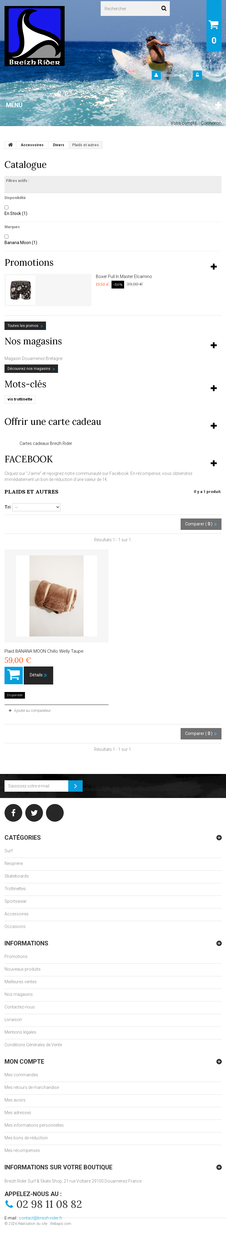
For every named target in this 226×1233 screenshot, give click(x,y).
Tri (8, 507)
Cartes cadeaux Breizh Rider (46, 443)
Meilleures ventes (21, 981)
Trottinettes (15, 888)
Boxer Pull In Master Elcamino (124, 276)
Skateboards (17, 876)
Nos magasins (33, 341)
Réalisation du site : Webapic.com (44, 1224)
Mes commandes (21, 1074)
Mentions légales (20, 1032)
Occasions (15, 926)
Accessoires (17, 913)
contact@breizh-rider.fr (40, 1218)
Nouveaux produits (23, 969)
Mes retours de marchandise (32, 1087)
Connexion (212, 75)
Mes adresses (18, 1112)
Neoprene (14, 863)
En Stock (16, 213)
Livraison (13, 1019)
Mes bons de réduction (26, 1137)
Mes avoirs (15, 1100)
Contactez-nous (20, 1007)
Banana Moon (21, 242)
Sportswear (16, 901)
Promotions (29, 262)
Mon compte (24, 1061)
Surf (9, 850)
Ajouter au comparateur (32, 711)
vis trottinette (20, 399)
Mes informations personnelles (34, 1125)
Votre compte (184, 123)
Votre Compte (173, 75)
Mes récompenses (22, 1150)
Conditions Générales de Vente (33, 1044)
